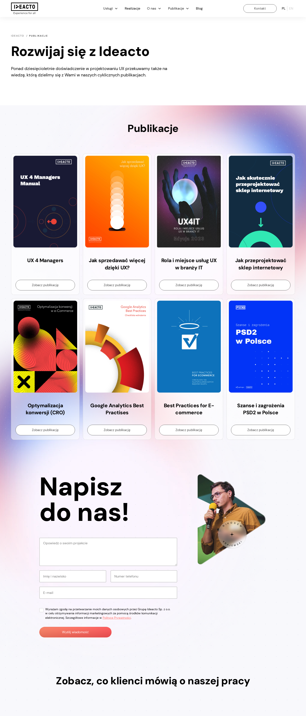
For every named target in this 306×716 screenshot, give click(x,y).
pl (283, 8)
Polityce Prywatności (117, 618)
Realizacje (132, 8)
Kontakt (260, 8)
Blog (199, 8)
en (291, 8)
